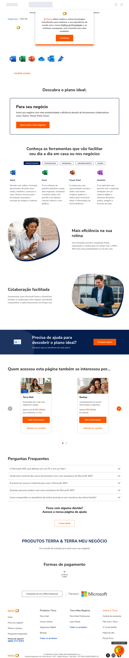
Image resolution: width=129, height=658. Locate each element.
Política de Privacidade (71, 25)
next (119, 408)
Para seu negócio (15, 622)
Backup (43, 632)
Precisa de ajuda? (119, 643)
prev (10, 408)
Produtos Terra (13, 19)
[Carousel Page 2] (66, 443)
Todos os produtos (48, 638)
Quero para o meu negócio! (32, 125)
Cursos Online (46, 621)
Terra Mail (44, 616)
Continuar (64, 38)
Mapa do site (108, 632)
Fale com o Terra (110, 621)
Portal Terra (108, 638)
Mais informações (36, 419)
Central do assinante (112, 616)
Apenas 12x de (29, 410)
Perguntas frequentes (17, 633)
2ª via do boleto (110, 627)
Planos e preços (15, 628)
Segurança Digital (48, 627)
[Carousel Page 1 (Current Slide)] (62, 443)
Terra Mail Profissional (80, 616)
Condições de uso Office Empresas (42, 593)
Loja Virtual (75, 621)
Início (10, 617)
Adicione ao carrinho (36, 428)
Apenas (82, 410)
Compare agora (105, 342)
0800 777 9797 (16, 641)
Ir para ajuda (64, 523)
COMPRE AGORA (22, 73)
